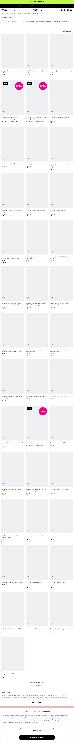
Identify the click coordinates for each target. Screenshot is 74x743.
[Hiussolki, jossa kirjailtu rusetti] (12, 149)
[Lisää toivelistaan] (3, 65)
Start (3, 13)
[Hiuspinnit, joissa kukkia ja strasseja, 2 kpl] (12, 56)
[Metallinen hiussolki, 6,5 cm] (61, 427)
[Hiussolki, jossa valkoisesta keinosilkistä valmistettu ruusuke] (37, 567)
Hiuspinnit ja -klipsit (23, 13)
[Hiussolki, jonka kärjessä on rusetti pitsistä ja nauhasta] (37, 102)
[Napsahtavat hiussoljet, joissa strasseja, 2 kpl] (61, 288)
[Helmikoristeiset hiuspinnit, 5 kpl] (12, 613)
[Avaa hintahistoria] (16, 121)
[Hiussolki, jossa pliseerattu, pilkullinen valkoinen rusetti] (61, 195)
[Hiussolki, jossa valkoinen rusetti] (61, 520)
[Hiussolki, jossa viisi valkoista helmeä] (61, 242)
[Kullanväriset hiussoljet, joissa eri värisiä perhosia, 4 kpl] (12, 474)
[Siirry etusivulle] (37, 10)
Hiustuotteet (11, 13)
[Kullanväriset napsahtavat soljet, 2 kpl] (12, 427)
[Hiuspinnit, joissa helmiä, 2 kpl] (61, 381)
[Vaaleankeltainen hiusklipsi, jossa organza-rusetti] (37, 334)
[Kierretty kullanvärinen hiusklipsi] (37, 381)
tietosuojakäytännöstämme (12, 722)
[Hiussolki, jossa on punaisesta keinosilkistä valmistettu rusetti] (61, 474)
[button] (65, 10)
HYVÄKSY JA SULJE (37, 737)
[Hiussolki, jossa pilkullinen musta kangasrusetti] (12, 195)
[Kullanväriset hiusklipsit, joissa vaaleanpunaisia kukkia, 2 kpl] (12, 288)
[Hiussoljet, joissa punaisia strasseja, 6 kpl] (61, 56)
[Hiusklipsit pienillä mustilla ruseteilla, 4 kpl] (12, 520)
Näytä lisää (37, 702)
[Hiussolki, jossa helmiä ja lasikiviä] (12, 567)
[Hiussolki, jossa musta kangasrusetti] (37, 149)
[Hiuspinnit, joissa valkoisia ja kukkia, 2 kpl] (37, 56)
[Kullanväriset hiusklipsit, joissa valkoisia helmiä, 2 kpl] (37, 288)
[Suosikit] (68, 10)
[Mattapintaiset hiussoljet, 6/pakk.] (61, 613)
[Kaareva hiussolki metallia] (37, 613)
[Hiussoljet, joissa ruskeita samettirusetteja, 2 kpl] (12, 102)
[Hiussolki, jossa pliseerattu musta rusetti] (37, 195)
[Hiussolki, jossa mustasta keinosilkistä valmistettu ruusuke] (61, 567)
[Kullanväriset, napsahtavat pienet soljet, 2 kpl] (12, 381)
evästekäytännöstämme (30, 722)
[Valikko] (3, 10)
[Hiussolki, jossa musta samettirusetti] (37, 427)
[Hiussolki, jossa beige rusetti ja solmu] (61, 102)
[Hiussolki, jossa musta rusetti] (37, 520)
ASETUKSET (37, 731)
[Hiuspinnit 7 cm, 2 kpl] (12, 658)
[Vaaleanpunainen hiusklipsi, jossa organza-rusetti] (61, 334)
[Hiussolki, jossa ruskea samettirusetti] (37, 242)
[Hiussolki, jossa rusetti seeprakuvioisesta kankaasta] (12, 242)
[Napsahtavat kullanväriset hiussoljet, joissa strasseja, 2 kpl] (12, 334)
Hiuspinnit (35, 13)
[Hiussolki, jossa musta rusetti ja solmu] (61, 149)
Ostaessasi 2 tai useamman (37, 3)
